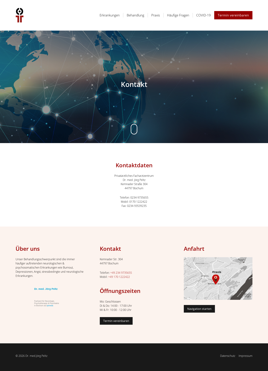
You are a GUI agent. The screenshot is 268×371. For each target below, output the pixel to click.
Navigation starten (199, 309)
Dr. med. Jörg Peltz (46, 288)
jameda (50, 305)
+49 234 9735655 (121, 273)
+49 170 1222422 (119, 277)
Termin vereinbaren (116, 321)
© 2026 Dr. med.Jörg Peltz (31, 356)
